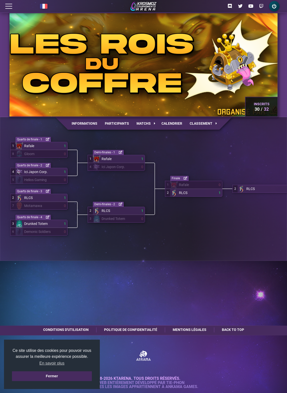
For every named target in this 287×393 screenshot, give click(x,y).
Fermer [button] (52, 376)
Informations (84, 123)
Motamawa (33, 206)
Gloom (29, 154)
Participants (117, 123)
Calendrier (171, 123)
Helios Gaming (35, 180)
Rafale (29, 146)
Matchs (146, 123)
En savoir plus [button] (52, 363)
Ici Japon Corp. (36, 172)
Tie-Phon (175, 383)
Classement (203, 123)
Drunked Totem (36, 224)
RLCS (28, 198)
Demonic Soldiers (37, 232)
